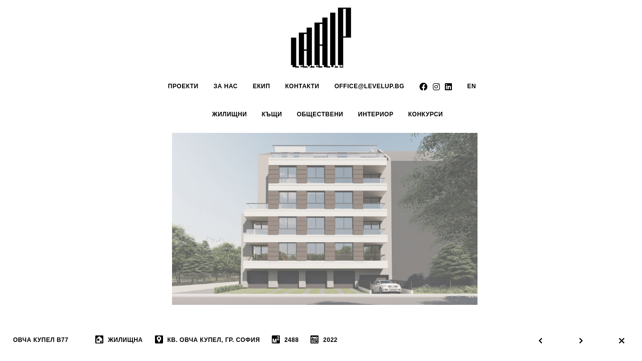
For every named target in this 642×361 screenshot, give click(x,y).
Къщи (272, 114)
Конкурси (425, 114)
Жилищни (229, 114)
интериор (376, 114)
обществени (320, 114)
